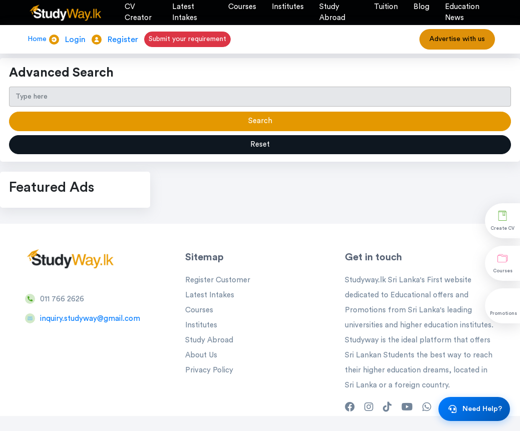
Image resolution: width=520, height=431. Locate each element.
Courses (199, 310)
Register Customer (217, 280)
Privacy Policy (209, 370)
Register (123, 40)
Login (75, 40)
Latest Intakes (209, 295)
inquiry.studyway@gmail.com (90, 318)
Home (37, 39)
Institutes (201, 325)
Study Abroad (209, 340)
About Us (201, 355)
